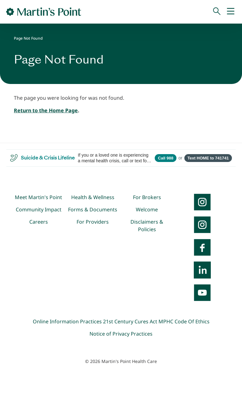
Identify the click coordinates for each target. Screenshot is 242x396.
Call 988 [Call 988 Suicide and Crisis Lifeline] (165, 158)
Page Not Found (28, 38)
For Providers (93, 221)
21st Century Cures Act (130, 321)
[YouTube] (202, 292)
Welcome (147, 209)
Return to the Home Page (46, 110)
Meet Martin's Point (38, 197)
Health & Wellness (92, 197)
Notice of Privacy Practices (121, 333)
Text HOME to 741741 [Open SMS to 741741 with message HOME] (208, 158)
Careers (38, 221)
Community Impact (38, 209)
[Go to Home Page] (43, 11)
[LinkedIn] (202, 269)
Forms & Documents (92, 209)
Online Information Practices (67, 321)
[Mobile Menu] (230, 12)
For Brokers (147, 197)
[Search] (217, 12)
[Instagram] (202, 224)
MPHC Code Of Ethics (184, 321)
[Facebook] (202, 247)
